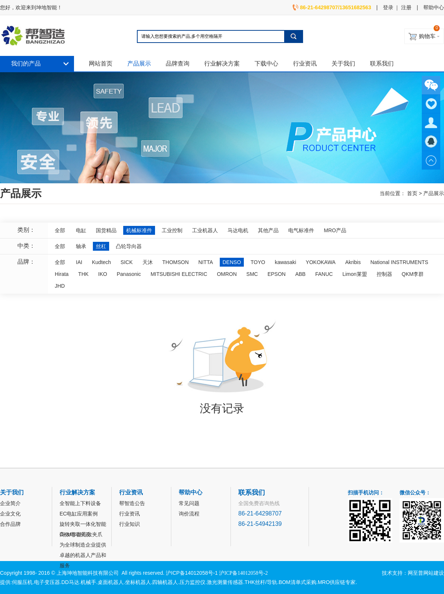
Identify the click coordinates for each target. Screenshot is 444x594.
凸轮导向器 (129, 246)
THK (83, 274)
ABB (300, 274)
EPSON (277, 274)
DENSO (232, 262)
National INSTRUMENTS (399, 262)
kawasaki (285, 262)
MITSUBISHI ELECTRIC (179, 274)
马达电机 (238, 230)
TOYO (257, 262)
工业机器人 (205, 230)
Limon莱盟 (354, 274)
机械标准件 (139, 230)
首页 (412, 193)
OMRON (227, 274)
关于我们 (343, 63)
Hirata (61, 274)
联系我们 (382, 63)
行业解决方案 (222, 63)
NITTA (205, 262)
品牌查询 (177, 63)
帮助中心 (433, 7)
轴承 (81, 246)
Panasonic (129, 274)
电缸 (81, 230)
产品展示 (139, 63)
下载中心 (266, 63)
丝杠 (101, 246)
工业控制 (172, 230)
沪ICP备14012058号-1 (192, 573)
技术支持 (392, 573)
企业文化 (10, 514)
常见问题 (189, 503)
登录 (388, 7)
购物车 (427, 36)
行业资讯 (305, 63)
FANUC (324, 274)
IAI (79, 262)
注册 (406, 7)
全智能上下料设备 (80, 503)
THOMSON (175, 262)
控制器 (384, 274)
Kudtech (101, 262)
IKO (102, 274)
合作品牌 (10, 524)
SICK (127, 262)
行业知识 (129, 524)
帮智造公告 (132, 503)
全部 (60, 230)
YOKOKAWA (321, 262)
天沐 (147, 262)
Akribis (353, 262)
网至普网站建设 (426, 573)
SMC (252, 274)
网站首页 (100, 63)
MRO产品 (335, 230)
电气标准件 (301, 230)
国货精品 (106, 230)
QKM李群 (413, 274)
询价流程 (189, 514)
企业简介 (10, 503)
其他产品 (268, 230)
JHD (60, 286)
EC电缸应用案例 (79, 514)
